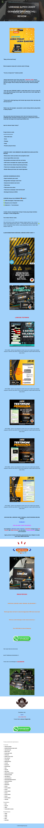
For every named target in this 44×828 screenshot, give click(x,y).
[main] (22, 10)
